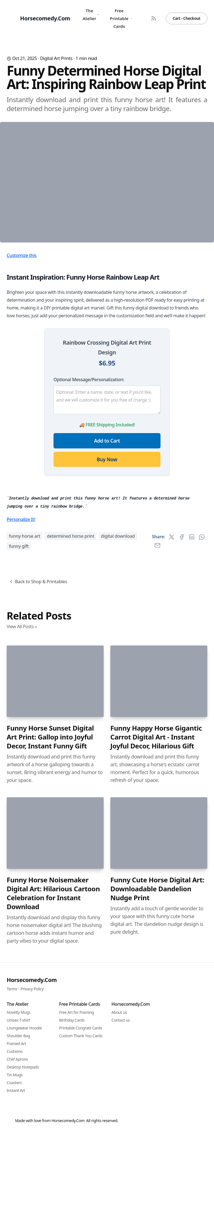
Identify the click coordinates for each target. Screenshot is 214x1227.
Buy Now (107, 553)
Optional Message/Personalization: (89, 473)
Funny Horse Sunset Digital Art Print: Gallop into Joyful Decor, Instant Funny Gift (50, 1032)
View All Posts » (22, 921)
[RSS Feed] (153, 18)
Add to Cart (107, 534)
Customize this (22, 349)
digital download (118, 831)
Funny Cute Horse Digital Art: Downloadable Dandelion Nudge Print (157, 1183)
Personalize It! (21, 814)
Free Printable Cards (121, 18)
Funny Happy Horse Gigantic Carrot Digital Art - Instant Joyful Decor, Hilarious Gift (156, 1032)
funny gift (19, 841)
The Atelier (91, 14)
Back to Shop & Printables (37, 876)
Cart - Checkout (186, 18)
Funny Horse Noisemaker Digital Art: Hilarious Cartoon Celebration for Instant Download (53, 1188)
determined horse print (70, 831)
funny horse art (24, 831)
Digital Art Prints (56, 58)
